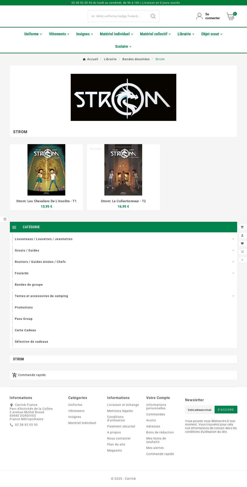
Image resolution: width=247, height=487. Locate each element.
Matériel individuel (82, 423)
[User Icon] (208, 16)
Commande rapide (160, 454)
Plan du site (116, 444)
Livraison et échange (123, 405)
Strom (18, 359)
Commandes (155, 414)
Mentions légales (120, 411)
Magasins (114, 450)
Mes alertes (155, 448)
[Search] (153, 16)
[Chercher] (117, 16)
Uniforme (75, 405)
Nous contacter (119, 438)
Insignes (74, 417)
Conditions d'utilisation (116, 418)
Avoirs (151, 420)
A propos (114, 432)
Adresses (153, 426)
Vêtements (76, 411)
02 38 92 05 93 (26, 424)
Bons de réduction (160, 432)
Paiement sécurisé (121, 426)
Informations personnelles (156, 406)
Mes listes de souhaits (156, 440)
